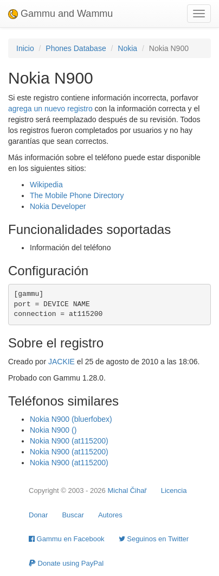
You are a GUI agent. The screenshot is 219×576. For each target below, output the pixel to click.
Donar (38, 515)
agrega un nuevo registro (50, 108)
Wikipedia (46, 184)
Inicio (25, 48)
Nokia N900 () (53, 430)
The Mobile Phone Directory (77, 195)
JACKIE (61, 361)
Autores (110, 515)
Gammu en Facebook (67, 539)
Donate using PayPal (66, 563)
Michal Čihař (126, 490)
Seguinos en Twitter (154, 539)
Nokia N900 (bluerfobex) (71, 419)
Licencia (174, 490)
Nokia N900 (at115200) (69, 440)
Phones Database (76, 48)
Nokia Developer (58, 206)
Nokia (127, 48)
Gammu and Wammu (60, 13)
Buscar (72, 515)
